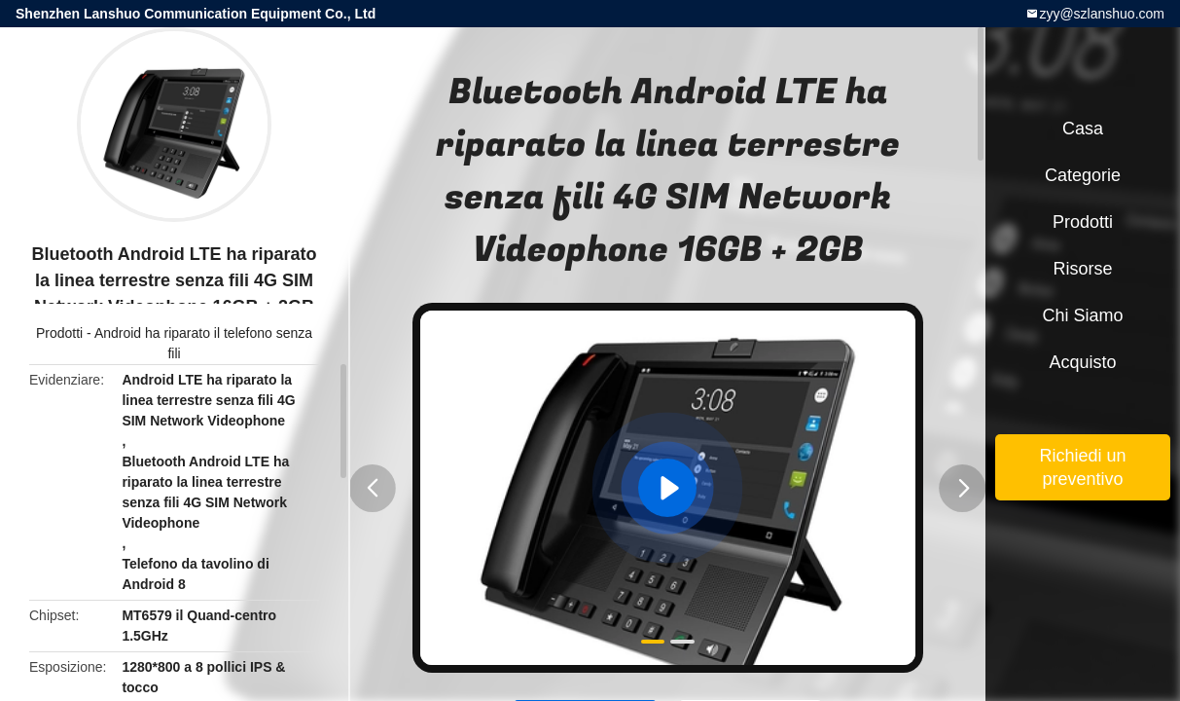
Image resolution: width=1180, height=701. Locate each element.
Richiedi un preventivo (1082, 467)
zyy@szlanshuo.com (1101, 13)
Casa (1082, 128)
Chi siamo (1082, 315)
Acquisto (1082, 362)
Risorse (1082, 268)
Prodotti (59, 333)
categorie (1083, 175)
